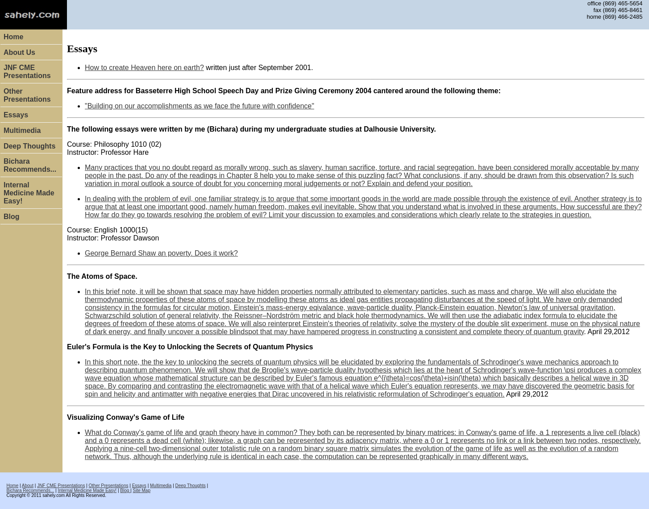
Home (13, 37)
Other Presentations (27, 95)
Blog (12, 216)
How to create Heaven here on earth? (144, 67)
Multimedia (22, 130)
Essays (16, 115)
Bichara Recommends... (30, 165)
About (27, 485)
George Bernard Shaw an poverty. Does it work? (161, 253)
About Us (19, 52)
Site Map (141, 490)
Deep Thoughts (29, 146)
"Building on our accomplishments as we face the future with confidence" (199, 106)
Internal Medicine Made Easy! (29, 193)
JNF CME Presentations (27, 71)
